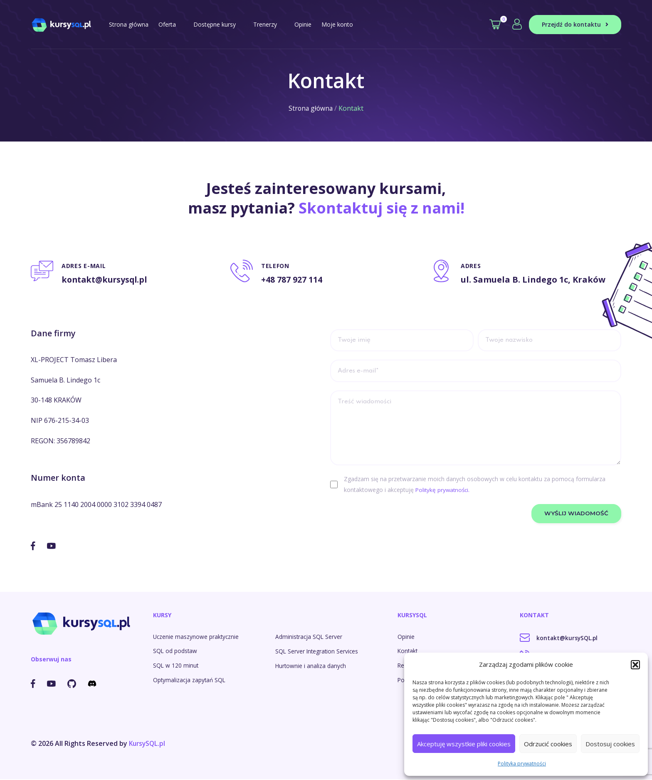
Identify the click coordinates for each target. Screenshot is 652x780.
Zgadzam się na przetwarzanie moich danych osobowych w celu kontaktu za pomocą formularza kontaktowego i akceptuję (474, 485)
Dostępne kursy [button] (218, 24)
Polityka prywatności (522, 763)
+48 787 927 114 (292, 279)
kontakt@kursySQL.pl (559, 638)
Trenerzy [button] (268, 24)
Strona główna (128, 24)
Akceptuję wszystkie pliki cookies (464, 744)
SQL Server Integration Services (317, 651)
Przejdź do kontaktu (575, 24)
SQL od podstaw (175, 651)
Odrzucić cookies (548, 744)
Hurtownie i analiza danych (311, 666)
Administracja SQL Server (309, 637)
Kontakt (408, 651)
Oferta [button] (170, 24)
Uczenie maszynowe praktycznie (196, 637)
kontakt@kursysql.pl (106, 279)
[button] (635, 665)
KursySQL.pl (148, 744)
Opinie (302, 24)
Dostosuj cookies (610, 744)
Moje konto (337, 24)
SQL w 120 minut (176, 666)
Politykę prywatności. (443, 491)
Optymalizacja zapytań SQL (190, 680)
